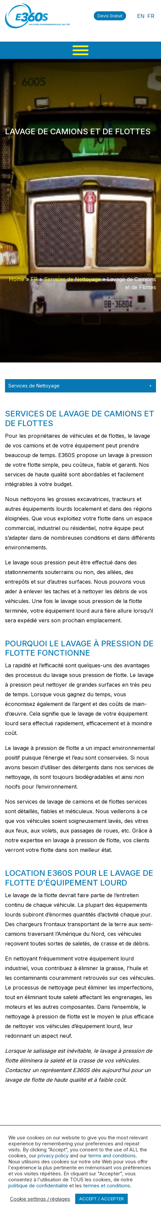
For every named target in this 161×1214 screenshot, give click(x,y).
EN (141, 16)
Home (16, 279)
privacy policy (53, 1156)
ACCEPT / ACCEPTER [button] (101, 1198)
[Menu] (80, 50)
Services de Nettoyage (72, 279)
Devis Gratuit (109, 15)
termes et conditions (106, 1186)
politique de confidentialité (38, 1186)
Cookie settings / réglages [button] (40, 1199)
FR (150, 16)
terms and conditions (112, 1156)
